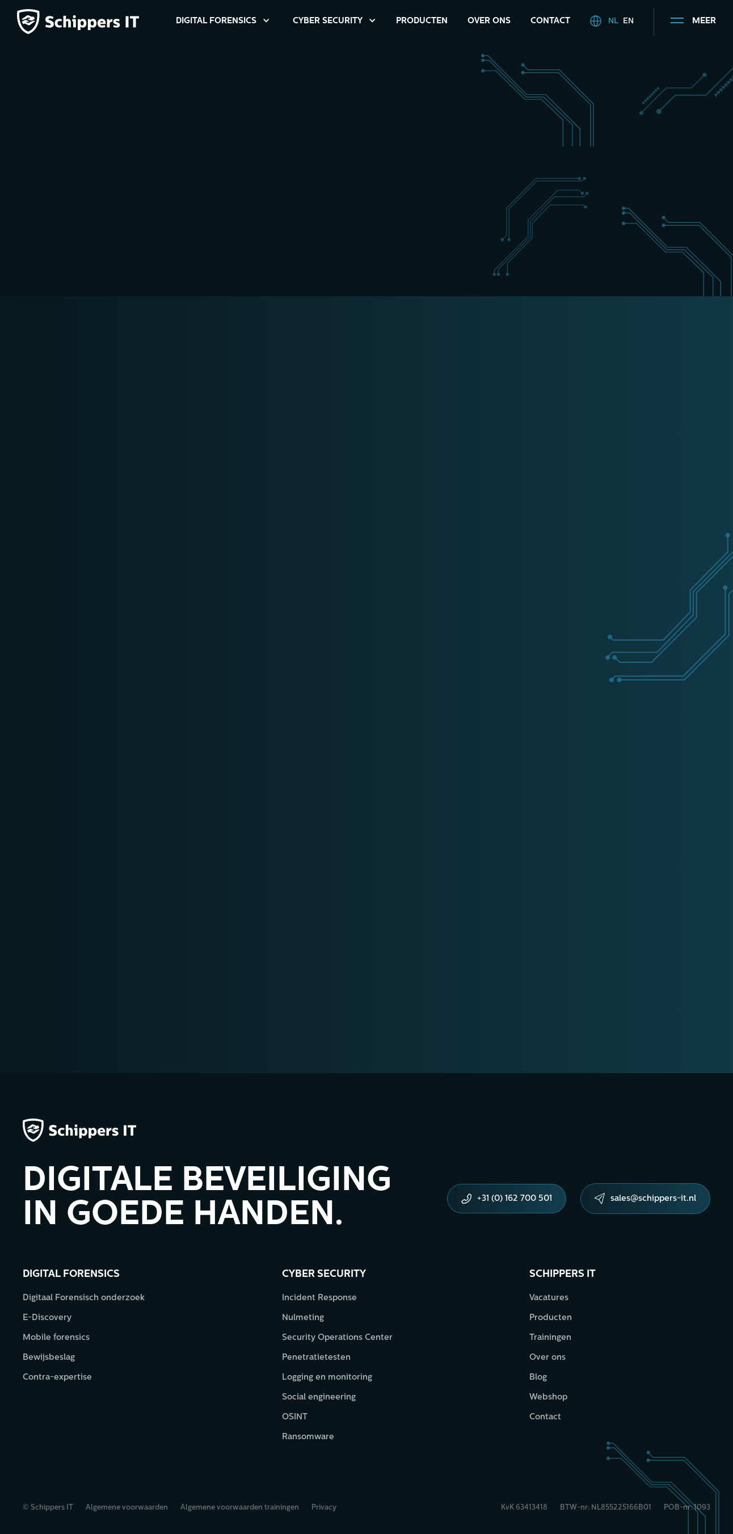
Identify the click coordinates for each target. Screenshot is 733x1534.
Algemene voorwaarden (127, 1507)
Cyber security (324, 1274)
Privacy (323, 1507)
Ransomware (308, 1437)
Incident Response (319, 1298)
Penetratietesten (316, 1358)
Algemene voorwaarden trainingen (239, 1507)
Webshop (548, 1397)
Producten (422, 21)
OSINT (294, 1417)
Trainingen (550, 1338)
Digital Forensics (216, 21)
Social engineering (319, 1397)
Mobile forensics (56, 1338)
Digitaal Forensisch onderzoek (84, 1298)
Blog (538, 1377)
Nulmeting (303, 1318)
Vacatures (548, 1298)
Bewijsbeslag (49, 1358)
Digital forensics (71, 1274)
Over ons (489, 21)
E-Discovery (47, 1318)
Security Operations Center (337, 1338)
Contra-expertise (57, 1377)
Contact (550, 21)
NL (613, 21)
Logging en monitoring (327, 1377)
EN (628, 21)
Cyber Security (328, 21)
